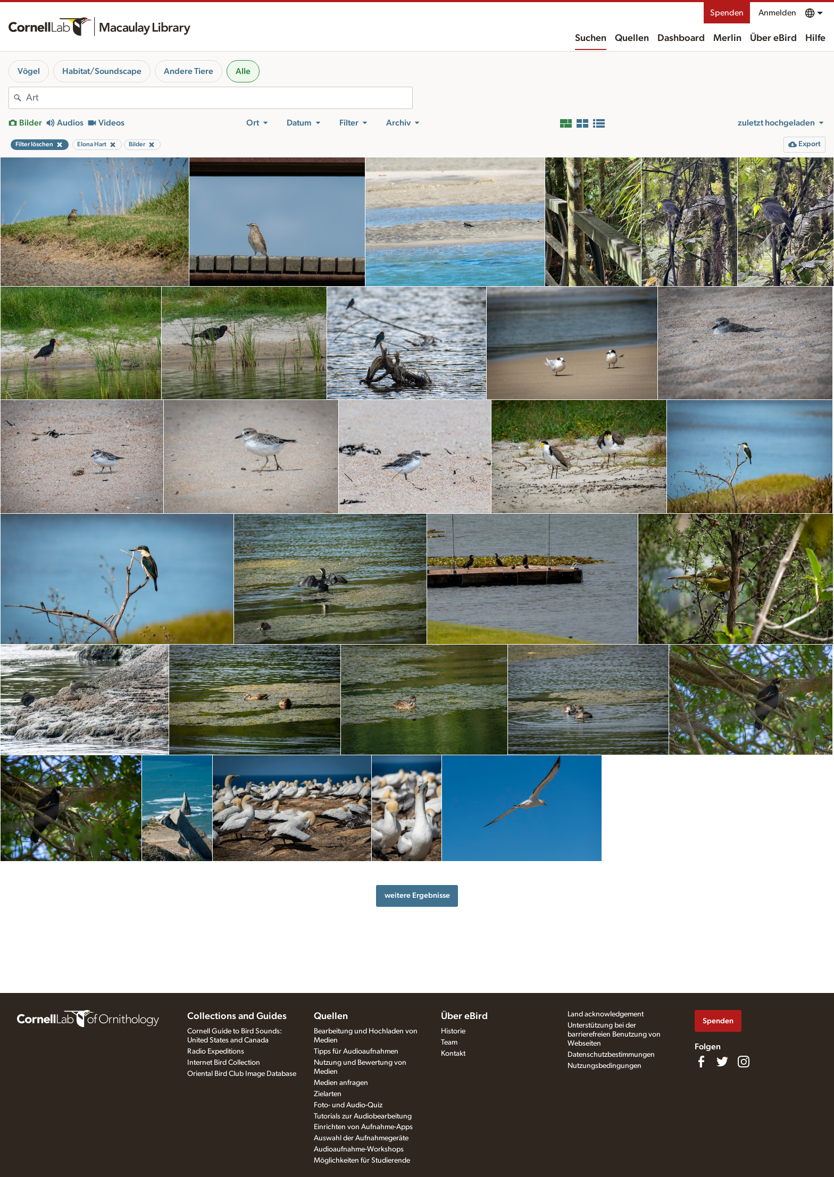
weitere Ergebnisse (417, 895)
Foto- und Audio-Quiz (348, 1105)
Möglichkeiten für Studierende (362, 1160)
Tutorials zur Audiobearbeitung (363, 1116)
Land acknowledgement (606, 1014)
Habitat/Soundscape (101, 71)
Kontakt (453, 1053)
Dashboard (681, 38)
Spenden (727, 13)
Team (449, 1042)
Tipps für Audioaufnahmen (356, 1051)
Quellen (632, 38)
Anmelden (777, 13)
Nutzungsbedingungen (604, 1066)
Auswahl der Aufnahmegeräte (361, 1138)
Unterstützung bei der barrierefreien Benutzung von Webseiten (614, 1034)
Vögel (29, 71)
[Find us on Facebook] (701, 1061)
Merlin (727, 38)
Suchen (590, 38)
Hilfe (815, 38)
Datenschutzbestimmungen (611, 1054)
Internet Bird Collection (223, 1062)
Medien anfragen (341, 1083)
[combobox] (219, 97)
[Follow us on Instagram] (743, 1061)
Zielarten (327, 1094)
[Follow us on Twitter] (722, 1061)
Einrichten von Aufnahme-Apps (363, 1127)
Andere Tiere (188, 71)
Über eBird (773, 38)
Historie (453, 1031)
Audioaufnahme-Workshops (359, 1149)
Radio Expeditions (215, 1051)
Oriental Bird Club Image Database (241, 1074)
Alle (243, 71)
